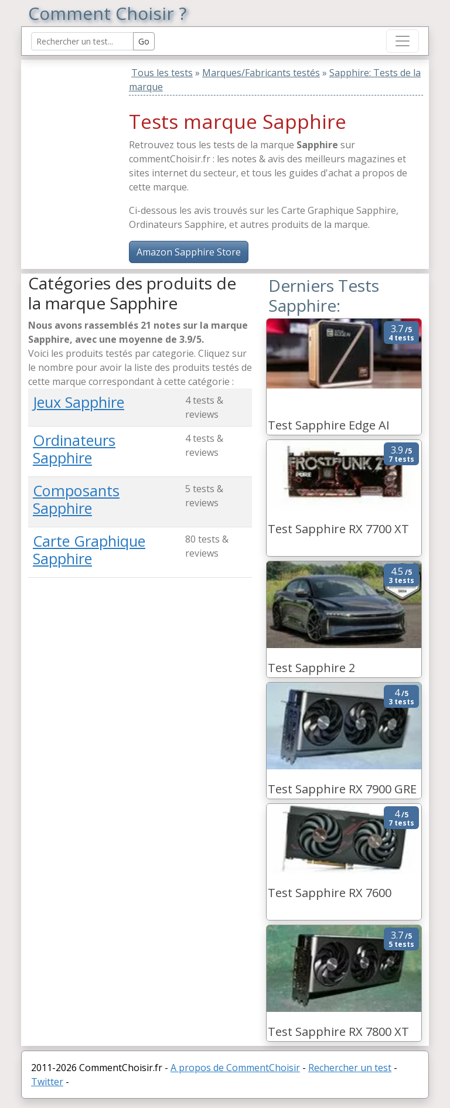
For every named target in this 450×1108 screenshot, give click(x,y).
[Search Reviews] (82, 41)
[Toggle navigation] (402, 41)
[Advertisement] (101, 133)
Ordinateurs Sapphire (74, 449)
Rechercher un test (349, 1067)
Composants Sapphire (76, 499)
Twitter (47, 1081)
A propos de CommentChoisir (235, 1067)
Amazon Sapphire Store (189, 252)
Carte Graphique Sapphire (89, 549)
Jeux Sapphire (78, 402)
